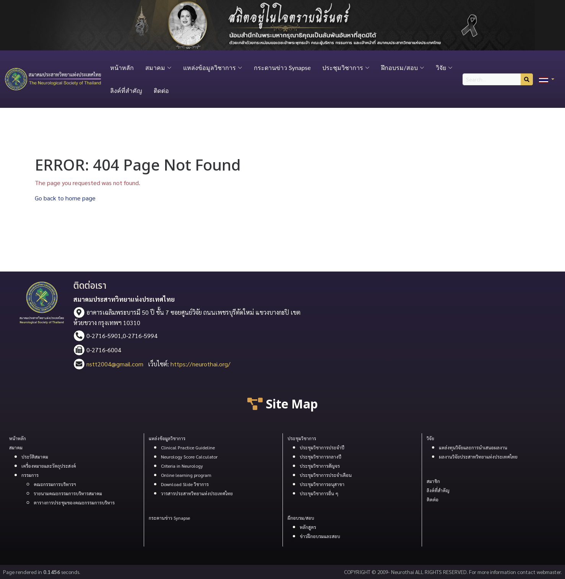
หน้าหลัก (122, 67)
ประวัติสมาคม (34, 457)
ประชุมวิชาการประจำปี (322, 447)
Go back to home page (65, 198)
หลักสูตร (308, 527)
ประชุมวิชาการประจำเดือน (326, 475)
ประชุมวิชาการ (301, 438)
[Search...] (492, 79)
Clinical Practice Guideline (188, 447)
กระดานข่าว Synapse (282, 67)
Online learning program (186, 475)
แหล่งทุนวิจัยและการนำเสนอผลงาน (473, 447)
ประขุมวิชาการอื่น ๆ (319, 493)
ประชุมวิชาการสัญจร (320, 466)
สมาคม (16, 447)
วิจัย (430, 438)
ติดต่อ (161, 90)
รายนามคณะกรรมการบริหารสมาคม (68, 493)
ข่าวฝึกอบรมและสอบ (320, 536)
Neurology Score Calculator (189, 457)
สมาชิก (433, 481)
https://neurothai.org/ (200, 364)
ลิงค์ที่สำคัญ (126, 90)
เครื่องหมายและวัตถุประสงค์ (48, 466)
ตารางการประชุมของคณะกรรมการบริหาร (74, 502)
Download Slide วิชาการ (185, 484)
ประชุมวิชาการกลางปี (320, 457)
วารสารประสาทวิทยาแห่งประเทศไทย (197, 493)
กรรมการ (30, 475)
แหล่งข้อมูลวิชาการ (167, 438)
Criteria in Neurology (182, 466)
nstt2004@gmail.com (114, 364)
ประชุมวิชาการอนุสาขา (322, 484)
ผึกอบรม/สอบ (300, 518)
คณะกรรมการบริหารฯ (55, 484)
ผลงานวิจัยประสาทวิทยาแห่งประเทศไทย (478, 457)
